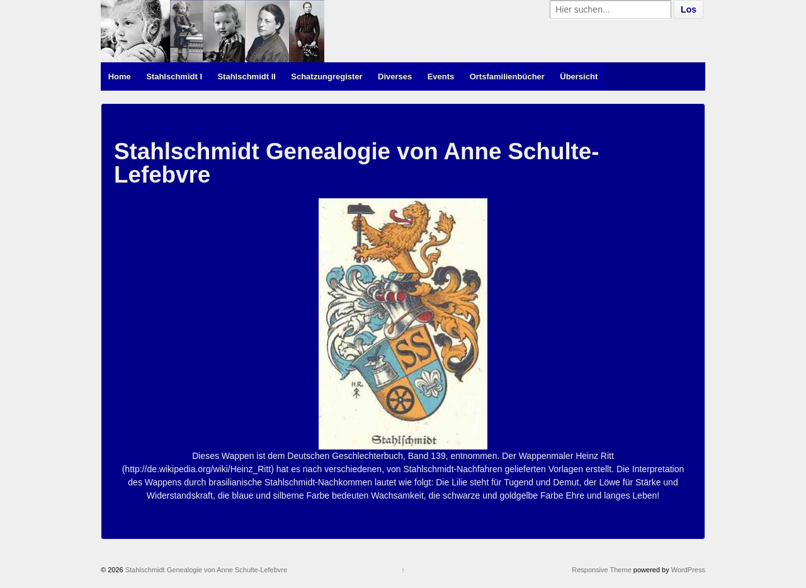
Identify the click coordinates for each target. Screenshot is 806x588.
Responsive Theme (602, 570)
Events (441, 76)
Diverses (395, 76)
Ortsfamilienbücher (507, 76)
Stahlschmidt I (174, 76)
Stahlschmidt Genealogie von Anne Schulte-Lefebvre (205, 570)
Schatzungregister (326, 76)
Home (119, 76)
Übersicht (579, 76)
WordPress (688, 570)
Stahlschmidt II (246, 76)
